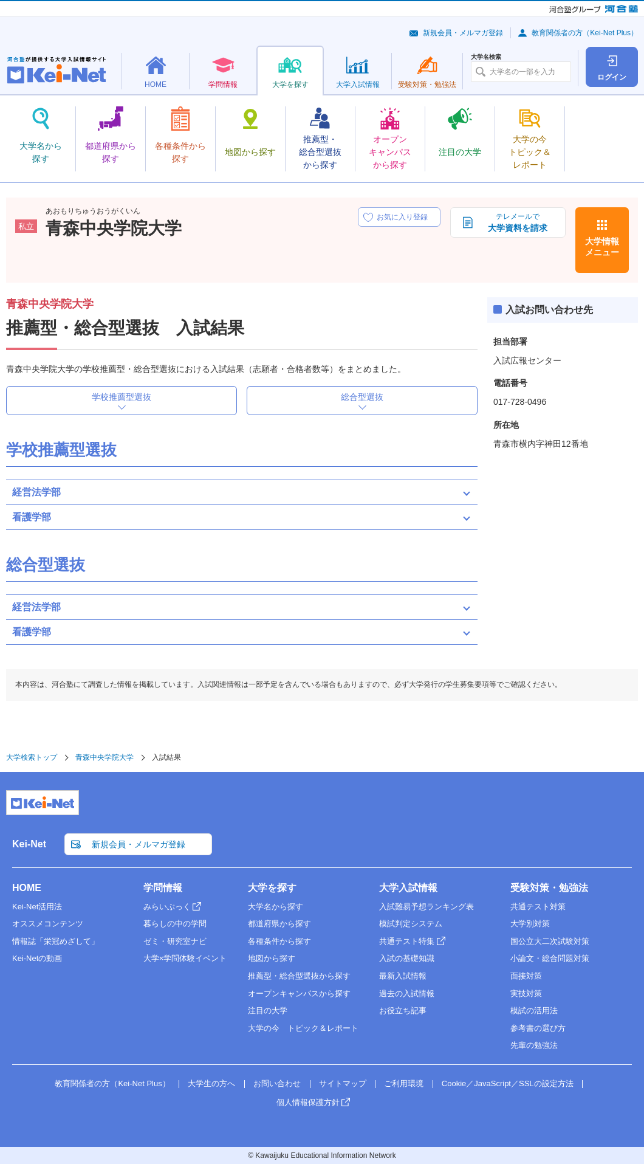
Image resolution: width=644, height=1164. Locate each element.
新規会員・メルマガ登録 (463, 33)
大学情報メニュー (602, 246)
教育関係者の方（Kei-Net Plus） (585, 33)
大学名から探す (275, 906)
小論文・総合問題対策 (549, 958)
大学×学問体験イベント (185, 958)
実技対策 (526, 993)
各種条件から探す (279, 941)
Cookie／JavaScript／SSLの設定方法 (508, 1083)
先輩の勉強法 (534, 1045)
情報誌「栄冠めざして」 (55, 941)
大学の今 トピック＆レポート (303, 1028)
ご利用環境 (403, 1083)
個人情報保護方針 (308, 1102)
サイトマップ (342, 1083)
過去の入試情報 (406, 993)
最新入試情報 (402, 975)
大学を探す (272, 888)
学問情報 (162, 888)
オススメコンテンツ (47, 923)
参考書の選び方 (538, 1028)
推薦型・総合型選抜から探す (299, 975)
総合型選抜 (362, 397)
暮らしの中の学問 (175, 923)
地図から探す (271, 958)
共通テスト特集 (406, 941)
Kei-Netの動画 (37, 958)
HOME (26, 888)
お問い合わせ (277, 1083)
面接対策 (526, 975)
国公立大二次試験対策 (549, 941)
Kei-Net (29, 844)
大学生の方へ (211, 1083)
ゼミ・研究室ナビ (175, 941)
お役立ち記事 (402, 1010)
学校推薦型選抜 (121, 397)
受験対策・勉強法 (549, 888)
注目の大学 (267, 1010)
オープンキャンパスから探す (299, 993)
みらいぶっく (167, 906)
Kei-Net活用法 (37, 906)
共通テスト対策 (538, 906)
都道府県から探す (279, 923)
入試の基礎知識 (406, 958)
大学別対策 (530, 923)
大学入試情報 (408, 888)
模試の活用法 (534, 1010)
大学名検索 (486, 57)
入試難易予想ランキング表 (426, 906)
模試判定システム (410, 923)
